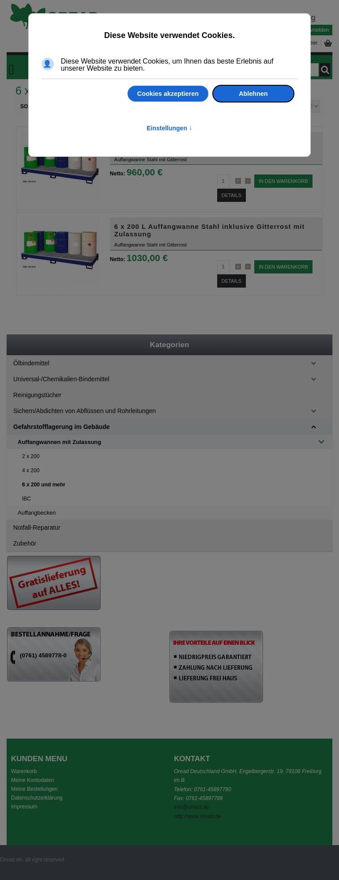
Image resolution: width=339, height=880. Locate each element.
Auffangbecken (37, 512)
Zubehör (24, 543)
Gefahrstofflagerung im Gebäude (61, 426)
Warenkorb (24, 771)
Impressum (24, 807)
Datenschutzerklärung (37, 798)
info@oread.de (191, 807)
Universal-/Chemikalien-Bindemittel (61, 379)
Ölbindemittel (31, 363)
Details (231, 195)
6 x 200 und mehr (43, 485)
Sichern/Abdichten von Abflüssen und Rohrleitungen (84, 410)
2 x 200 (30, 456)
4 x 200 (30, 470)
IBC (26, 499)
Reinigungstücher (37, 394)
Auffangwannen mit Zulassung (59, 442)
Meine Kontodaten (32, 780)
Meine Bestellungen (34, 789)
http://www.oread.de (197, 816)
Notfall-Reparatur (36, 527)
